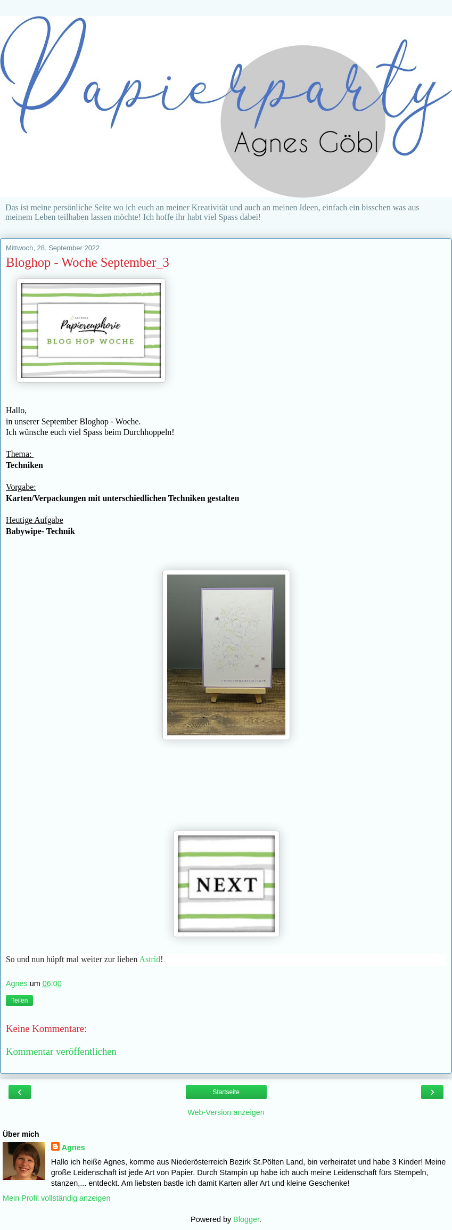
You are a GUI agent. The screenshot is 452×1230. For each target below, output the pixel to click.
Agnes (73, 1147)
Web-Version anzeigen (226, 1112)
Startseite (226, 1092)
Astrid (150, 959)
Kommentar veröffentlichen (61, 1051)
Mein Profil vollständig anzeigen (56, 1198)
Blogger (246, 1219)
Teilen (19, 1000)
